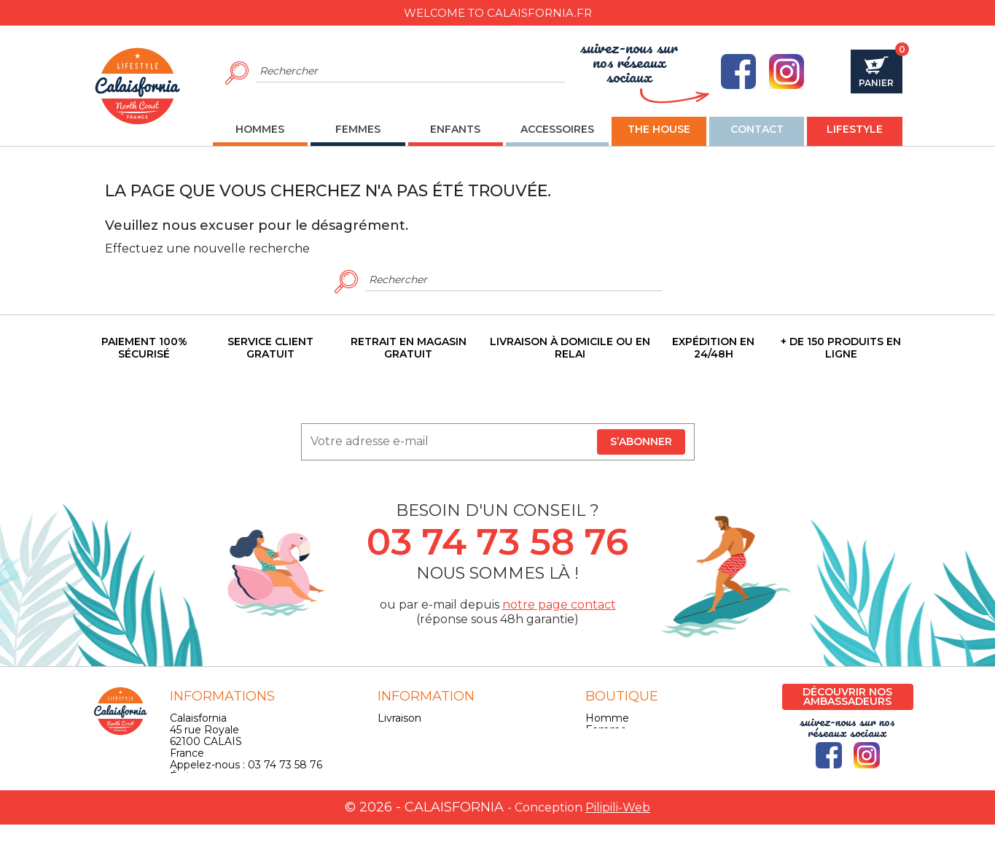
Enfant (602, 741)
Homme (607, 718)
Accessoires (615, 753)
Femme (606, 729)
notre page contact (559, 604)
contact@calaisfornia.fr (227, 788)
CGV (389, 741)
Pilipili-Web (617, 828)
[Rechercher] (411, 71)
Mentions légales (421, 729)
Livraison (399, 718)
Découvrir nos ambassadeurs (847, 696)
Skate (599, 764)
